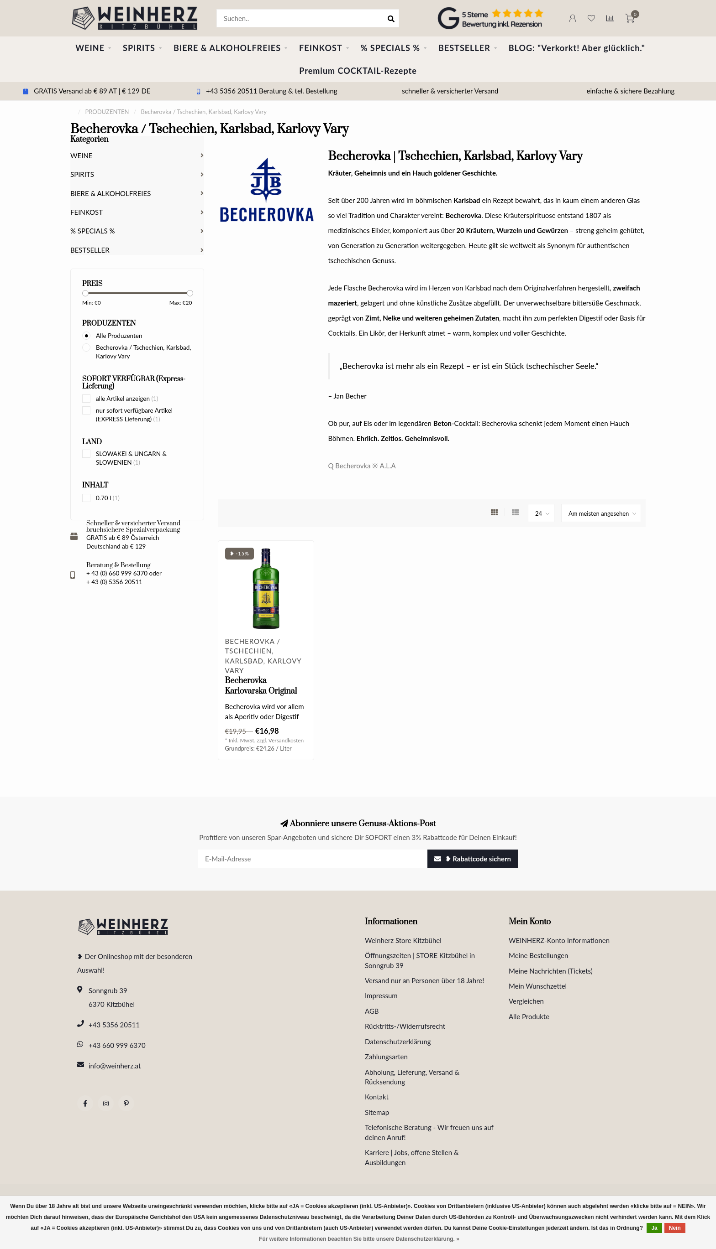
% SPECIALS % (390, 48)
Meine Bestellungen (538, 955)
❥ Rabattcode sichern (472, 859)
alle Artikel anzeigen (127, 398)
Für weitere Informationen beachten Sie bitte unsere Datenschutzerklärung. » (359, 1239)
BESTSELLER (464, 48)
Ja (654, 1228)
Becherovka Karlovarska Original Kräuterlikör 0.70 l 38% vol (265, 696)
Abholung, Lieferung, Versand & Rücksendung (412, 1077)
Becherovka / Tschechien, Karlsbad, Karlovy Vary (143, 352)
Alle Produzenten (119, 335)
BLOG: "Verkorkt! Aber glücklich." (577, 48)
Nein (675, 1228)
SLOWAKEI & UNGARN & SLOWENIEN (131, 458)
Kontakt (377, 1097)
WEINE (90, 48)
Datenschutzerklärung (398, 1041)
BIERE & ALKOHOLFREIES (227, 48)
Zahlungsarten (386, 1056)
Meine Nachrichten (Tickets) (551, 971)
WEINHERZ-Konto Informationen (559, 940)
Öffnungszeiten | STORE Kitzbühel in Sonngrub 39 (420, 960)
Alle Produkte (529, 1016)
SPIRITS (139, 48)
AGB (372, 1011)
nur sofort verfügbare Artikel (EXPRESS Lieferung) (134, 415)
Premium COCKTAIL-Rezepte (358, 71)
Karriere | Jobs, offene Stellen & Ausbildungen (412, 1157)
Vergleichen (526, 1001)
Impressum (381, 995)
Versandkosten (286, 740)
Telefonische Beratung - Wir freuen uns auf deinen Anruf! (429, 1132)
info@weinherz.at (115, 1066)
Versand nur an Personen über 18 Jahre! (424, 980)
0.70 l (108, 498)
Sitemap (377, 1112)
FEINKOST (320, 48)
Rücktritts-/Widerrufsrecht (405, 1026)
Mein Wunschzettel (538, 986)
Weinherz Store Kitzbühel (403, 940)
